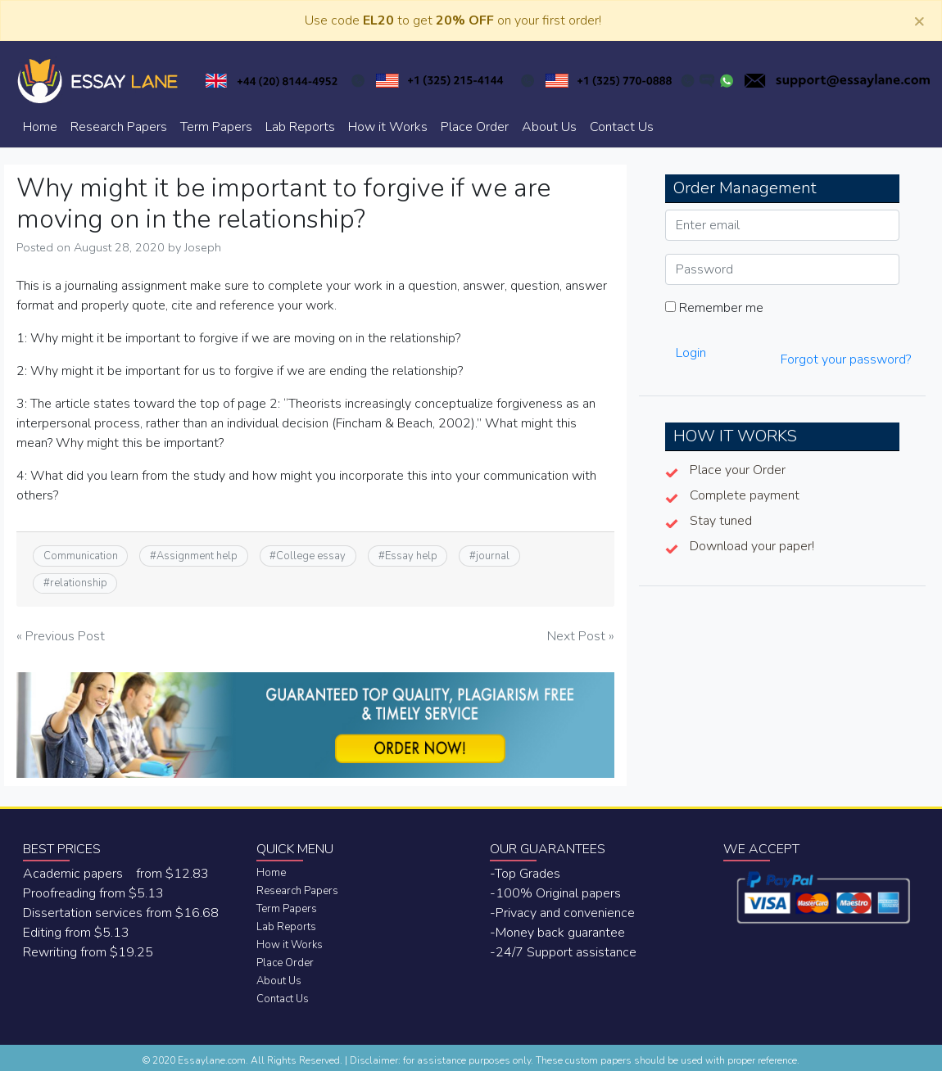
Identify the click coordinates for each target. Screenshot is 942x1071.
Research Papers (118, 127)
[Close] (919, 20)
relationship (78, 583)
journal (492, 556)
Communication (80, 556)
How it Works (388, 127)
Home (40, 127)
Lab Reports (300, 127)
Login (691, 353)
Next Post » (580, 636)
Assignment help (197, 556)
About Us (549, 127)
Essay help (411, 556)
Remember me (714, 308)
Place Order (475, 127)
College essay (311, 556)
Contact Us (622, 127)
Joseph (202, 247)
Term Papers (216, 127)
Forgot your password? (846, 359)
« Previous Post (60, 636)
